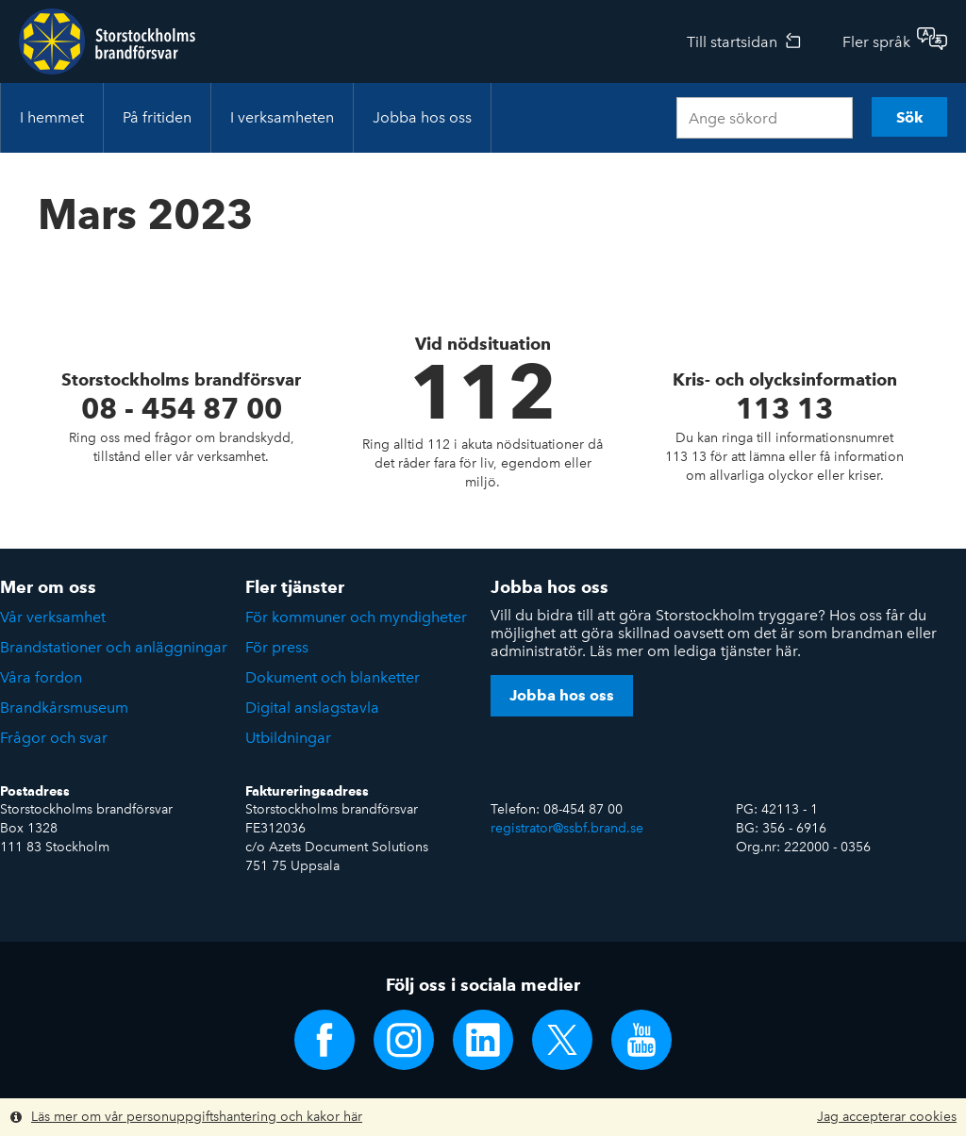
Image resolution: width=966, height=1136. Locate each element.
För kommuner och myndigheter (356, 617)
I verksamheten (282, 117)
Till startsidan (732, 42)
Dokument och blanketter (332, 677)
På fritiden (157, 117)
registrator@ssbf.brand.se (567, 828)
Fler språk (876, 42)
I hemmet (52, 117)
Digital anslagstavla (312, 707)
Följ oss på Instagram (404, 1040)
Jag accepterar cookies (887, 1117)
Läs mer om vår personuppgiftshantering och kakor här (196, 1117)
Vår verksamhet (53, 617)
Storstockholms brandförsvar (107, 41)
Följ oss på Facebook (324, 1040)
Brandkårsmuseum (64, 707)
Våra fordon (41, 677)
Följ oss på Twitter (562, 1040)
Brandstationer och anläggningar (113, 647)
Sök (910, 117)
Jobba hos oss (422, 117)
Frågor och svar (54, 738)
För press (276, 647)
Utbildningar (288, 738)
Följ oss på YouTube (641, 1040)
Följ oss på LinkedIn (483, 1040)
